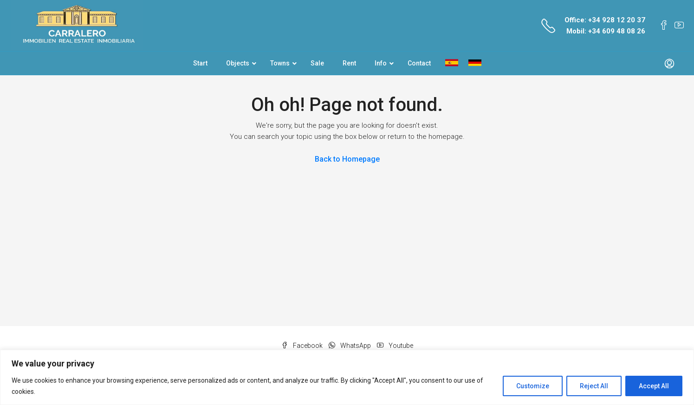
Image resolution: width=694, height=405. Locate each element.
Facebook (302, 345)
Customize (532, 386)
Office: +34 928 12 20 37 (604, 20)
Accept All (654, 386)
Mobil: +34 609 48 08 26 (605, 31)
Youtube (395, 345)
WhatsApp (350, 345)
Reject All (594, 386)
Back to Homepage (347, 159)
